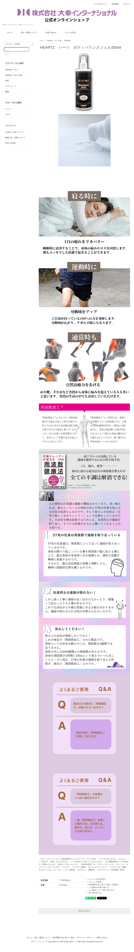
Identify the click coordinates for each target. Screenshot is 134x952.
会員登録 (114, 4)
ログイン (126, 4)
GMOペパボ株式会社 (77, 942)
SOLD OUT (84, 911)
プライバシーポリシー (85, 937)
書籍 (7, 92)
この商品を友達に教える (99, 887)
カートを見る (68, 32)
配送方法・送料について (15, 138)
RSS (7, 143)
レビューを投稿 (95, 882)
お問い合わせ (49, 32)
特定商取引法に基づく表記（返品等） (104, 884)
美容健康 (67, 40)
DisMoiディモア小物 (54, 40)
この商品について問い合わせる (101, 890)
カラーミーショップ (39, 942)
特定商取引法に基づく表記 (63, 937)
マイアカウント (99, 4)
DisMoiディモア (11, 70)
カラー (8, 115)
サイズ (8, 109)
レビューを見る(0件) (97, 879)
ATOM (13, 143)
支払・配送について (27, 32)
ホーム (8, 32)
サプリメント (10, 86)
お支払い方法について (14, 132)
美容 (7, 81)
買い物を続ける (95, 893)
